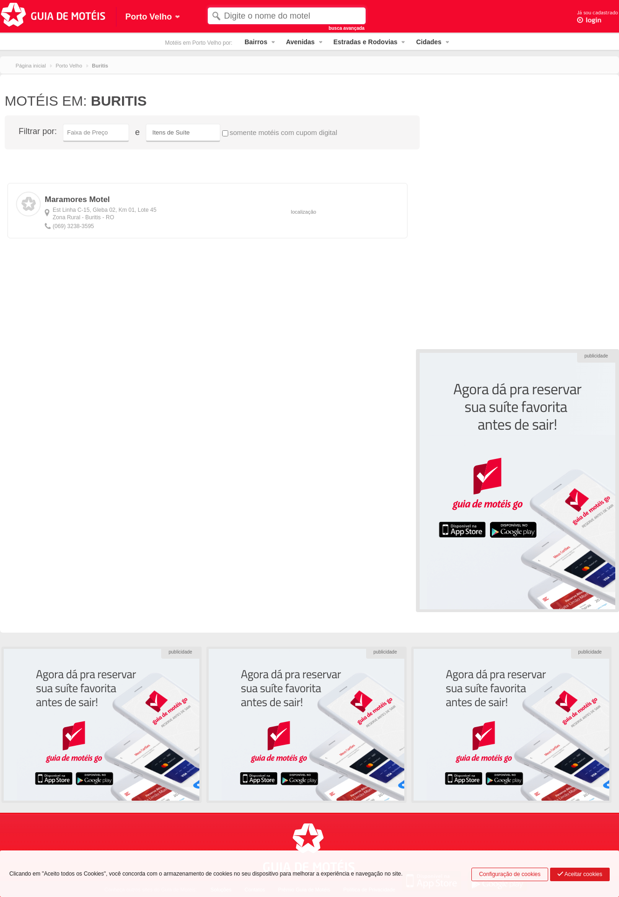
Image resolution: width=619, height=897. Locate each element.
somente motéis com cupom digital (279, 132)
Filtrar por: (38, 131)
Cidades (428, 42)
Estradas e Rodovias (365, 42)
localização (303, 212)
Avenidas (300, 42)
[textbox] (286, 16)
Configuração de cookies (509, 874)
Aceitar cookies (580, 874)
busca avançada (346, 28)
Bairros (256, 42)
